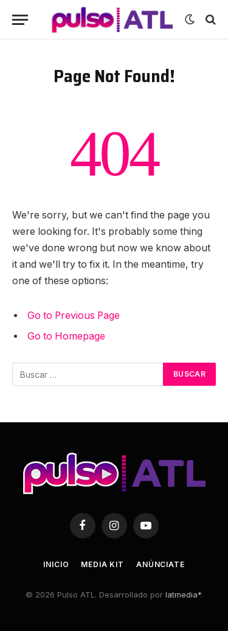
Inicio (56, 564)
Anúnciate (160, 564)
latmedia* (183, 594)
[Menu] (20, 19)
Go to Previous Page (73, 315)
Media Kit (102, 564)
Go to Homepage (66, 336)
